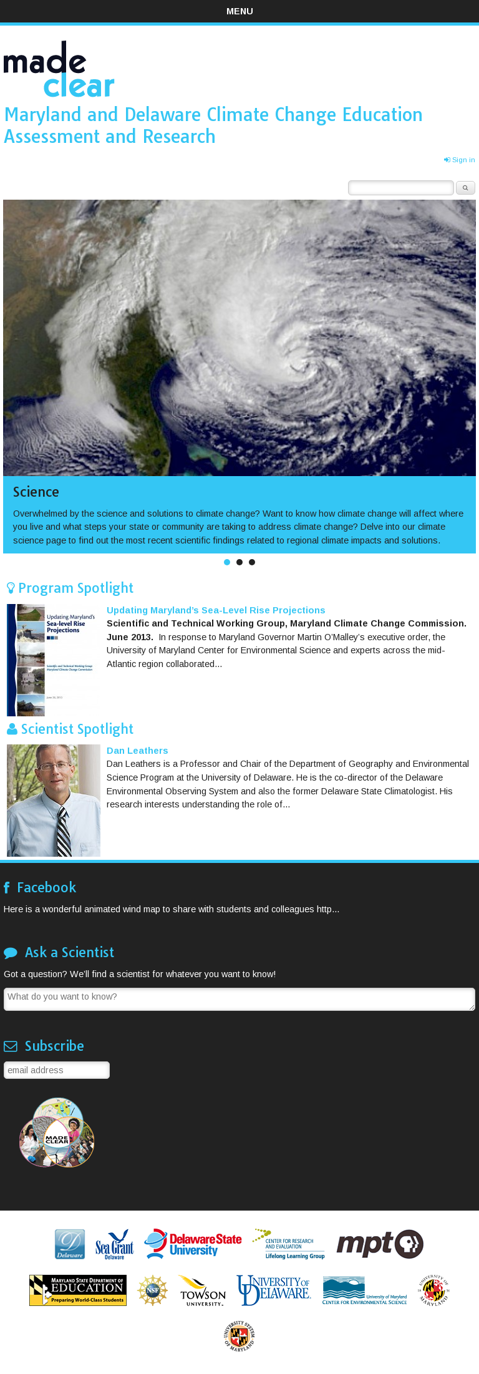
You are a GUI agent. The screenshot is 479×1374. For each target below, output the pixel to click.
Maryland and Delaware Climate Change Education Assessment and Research (213, 125)
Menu (239, 11)
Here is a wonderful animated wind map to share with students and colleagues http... (171, 909)
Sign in (459, 159)
